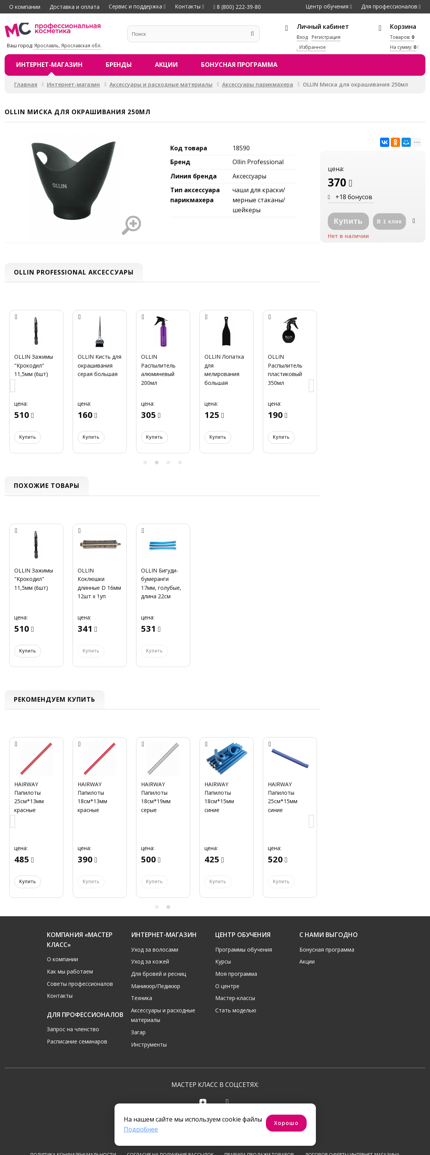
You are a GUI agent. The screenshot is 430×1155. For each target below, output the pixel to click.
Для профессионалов (389, 6)
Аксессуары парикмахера (257, 84)
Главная (25, 84)
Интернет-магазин (49, 64)
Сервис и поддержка (135, 6)
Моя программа (236, 973)
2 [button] (157, 462)
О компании (24, 6)
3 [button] (168, 462)
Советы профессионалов (80, 983)
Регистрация (326, 37)
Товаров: (402, 37)
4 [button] (180, 462)
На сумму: (403, 47)
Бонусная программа (239, 64)
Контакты (188, 6)
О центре (227, 986)
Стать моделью (235, 1010)
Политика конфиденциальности (73, 1126)
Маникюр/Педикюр (155, 986)
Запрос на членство (73, 1029)
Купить (27, 437)
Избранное (311, 47)
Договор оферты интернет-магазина (352, 1126)
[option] (36, 386)
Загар (138, 1032)
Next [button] (311, 386)
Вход (302, 37)
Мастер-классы (235, 998)
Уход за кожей (150, 961)
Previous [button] (13, 386)
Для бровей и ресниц (158, 973)
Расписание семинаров (77, 1041)
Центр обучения (327, 6)
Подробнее (141, 1129)
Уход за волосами (154, 949)
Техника (141, 998)
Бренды (119, 64)
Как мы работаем (70, 971)
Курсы (223, 961)
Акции (166, 64)
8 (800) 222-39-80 (237, 6)
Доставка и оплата (75, 6)
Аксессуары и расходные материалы (161, 84)
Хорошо (286, 1123)
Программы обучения (243, 949)
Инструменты (149, 1044)
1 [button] (145, 462)
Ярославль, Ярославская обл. (67, 45)
